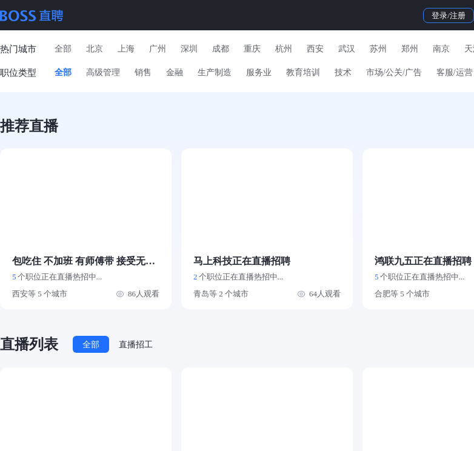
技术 (343, 72)
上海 (126, 48)
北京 (94, 48)
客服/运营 (454, 72)
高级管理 (103, 72)
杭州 (283, 48)
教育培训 (303, 72)
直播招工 (136, 344)
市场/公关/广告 (394, 72)
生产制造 (215, 72)
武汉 (346, 48)
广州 (157, 48)
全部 (63, 48)
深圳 (189, 48)
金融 (174, 72)
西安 (315, 48)
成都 (220, 48)
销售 (143, 72)
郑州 (409, 48)
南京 (441, 48)
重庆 (252, 48)
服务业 (259, 72)
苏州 (378, 48)
